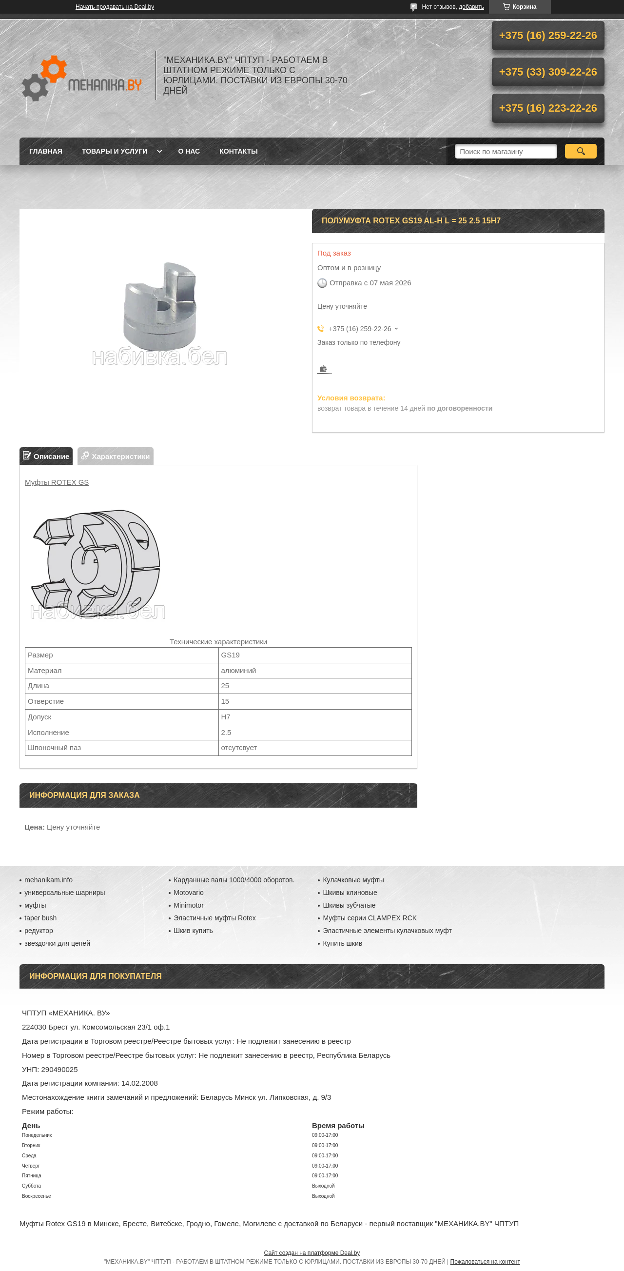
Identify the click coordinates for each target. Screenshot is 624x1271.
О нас (189, 151)
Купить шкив (342, 943)
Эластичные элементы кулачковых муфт (387, 930)
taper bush (40, 918)
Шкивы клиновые (350, 892)
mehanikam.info (48, 880)
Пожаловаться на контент (485, 1261)
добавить (471, 6)
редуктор (38, 930)
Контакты (238, 151)
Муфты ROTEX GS (57, 482)
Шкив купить (193, 930)
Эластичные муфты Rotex (214, 918)
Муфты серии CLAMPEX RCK (370, 918)
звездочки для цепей (57, 943)
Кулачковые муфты (353, 880)
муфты (35, 905)
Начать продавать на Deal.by (115, 6)
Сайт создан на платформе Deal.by (312, 1253)
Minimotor (188, 905)
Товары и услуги (115, 151)
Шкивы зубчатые (349, 905)
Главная (45, 151)
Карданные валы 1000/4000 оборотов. (234, 880)
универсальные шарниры (64, 892)
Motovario (188, 892)
